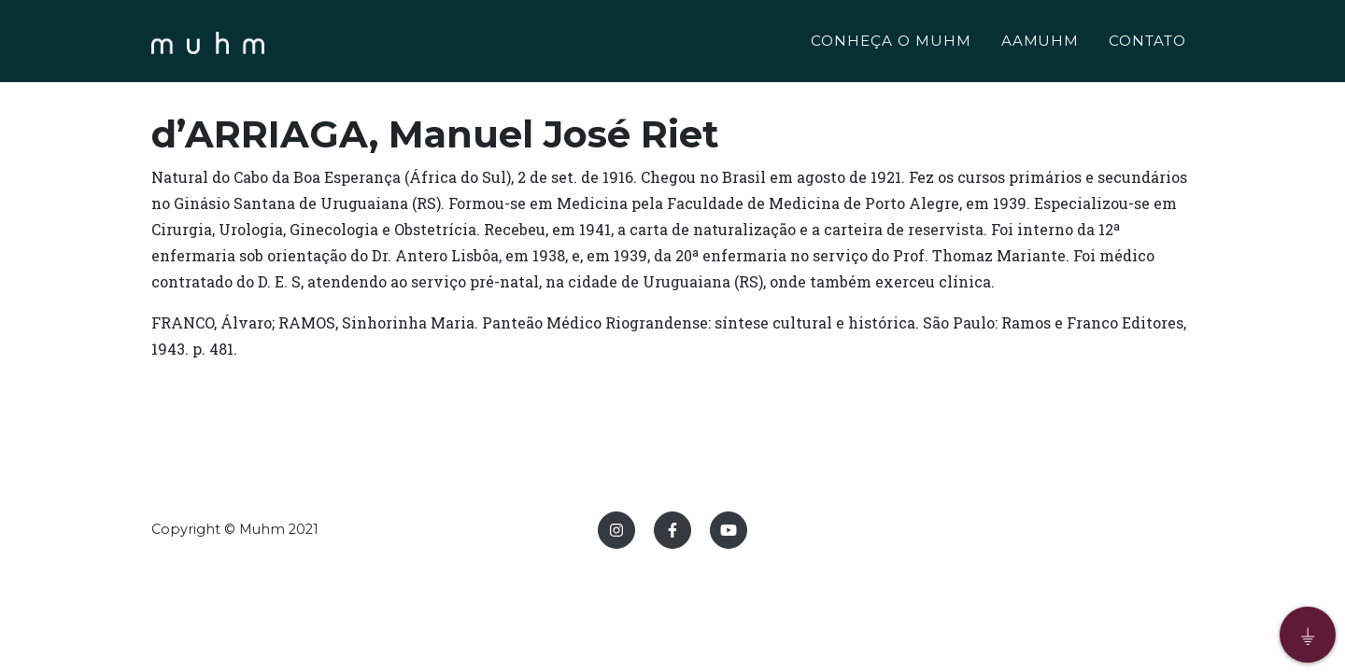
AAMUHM (1040, 43)
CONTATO (1147, 43)
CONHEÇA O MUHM (890, 43)
